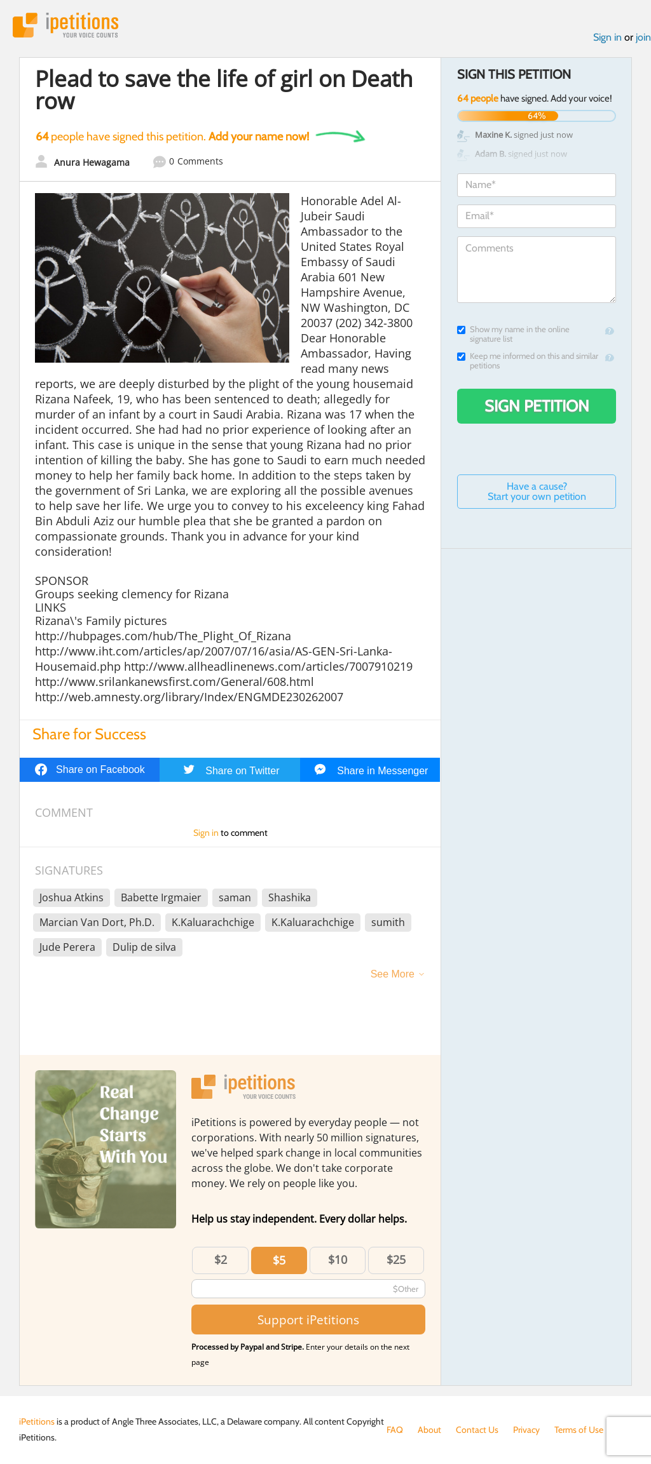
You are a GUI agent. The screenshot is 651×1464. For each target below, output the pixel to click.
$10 (337, 1259)
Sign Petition (536, 405)
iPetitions (65, 25)
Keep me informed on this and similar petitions (527, 360)
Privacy (526, 1429)
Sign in (607, 37)
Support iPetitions (308, 1319)
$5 (279, 1260)
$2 (220, 1259)
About (429, 1429)
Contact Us (477, 1429)
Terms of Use (578, 1429)
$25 (396, 1259)
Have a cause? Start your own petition (537, 491)
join (643, 37)
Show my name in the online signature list (513, 334)
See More (393, 974)
